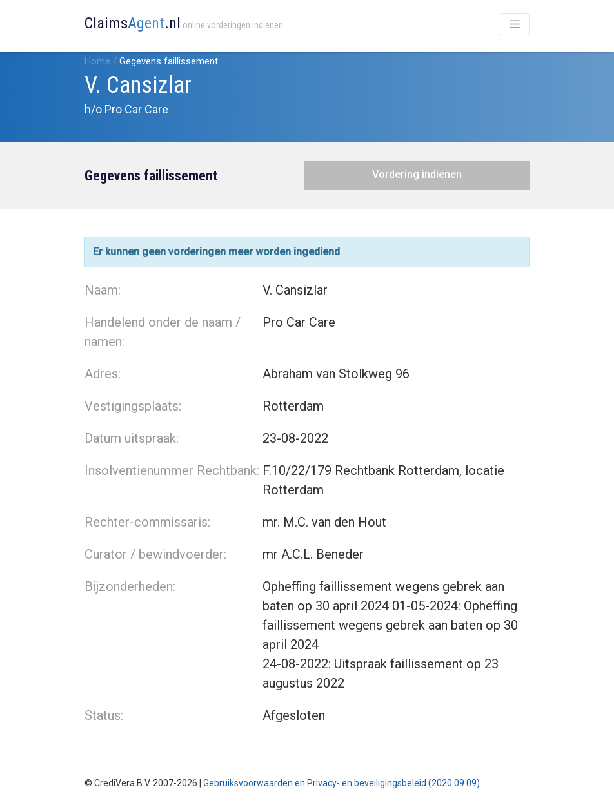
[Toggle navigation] (515, 24)
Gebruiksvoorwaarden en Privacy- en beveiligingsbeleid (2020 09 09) (341, 783)
